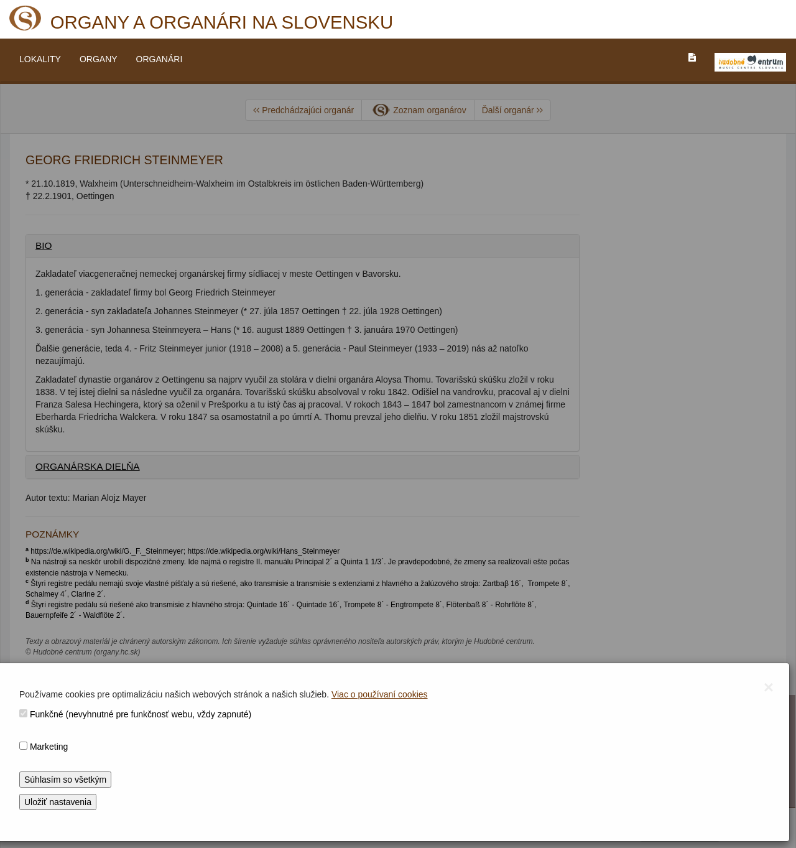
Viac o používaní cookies (379, 694)
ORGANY (99, 59)
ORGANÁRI (159, 59)
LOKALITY (40, 59)
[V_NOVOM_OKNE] (750, 62)
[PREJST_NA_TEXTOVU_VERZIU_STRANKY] (692, 57)
